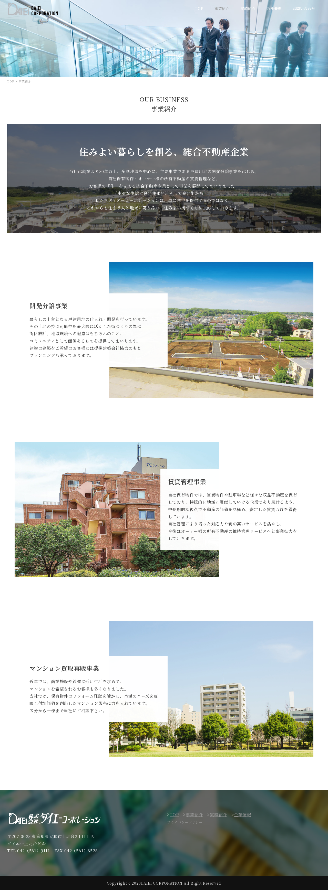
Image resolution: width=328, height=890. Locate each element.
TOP (174, 815)
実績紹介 (218, 815)
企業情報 (242, 815)
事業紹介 (194, 815)
